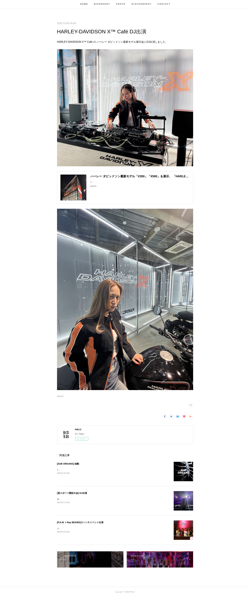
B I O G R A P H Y (102, 4)
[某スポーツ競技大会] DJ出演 (72, 493)
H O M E (84, 4)
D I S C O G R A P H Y (141, 4)
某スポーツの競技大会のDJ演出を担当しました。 (78, 499)
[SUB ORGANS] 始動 (68, 463)
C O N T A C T (163, 4)
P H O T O (120, 4)
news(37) (60, 396)
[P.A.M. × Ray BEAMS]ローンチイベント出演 (80, 522)
